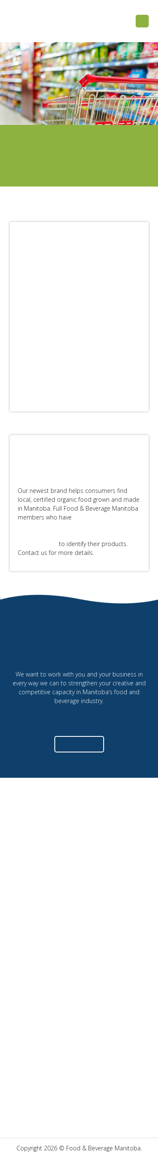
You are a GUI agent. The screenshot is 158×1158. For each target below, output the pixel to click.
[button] (142, 21)
